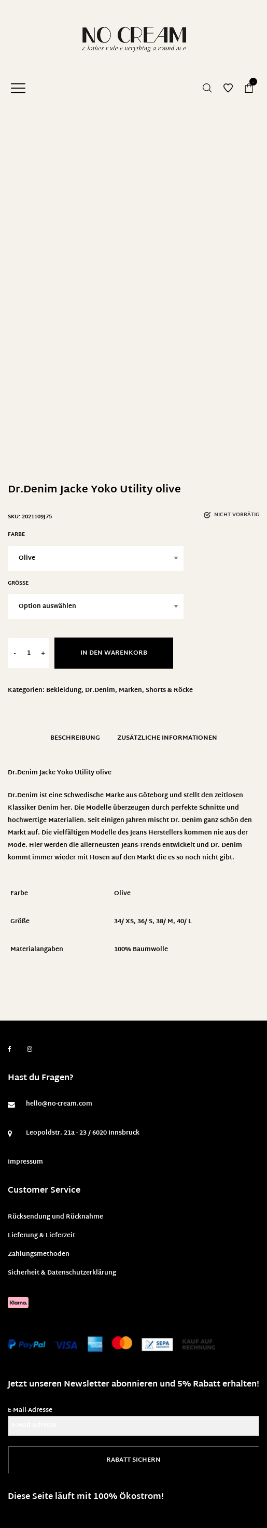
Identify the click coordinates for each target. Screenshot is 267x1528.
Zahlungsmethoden (38, 1254)
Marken (130, 690)
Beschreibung (75, 738)
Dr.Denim (100, 690)
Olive (122, 893)
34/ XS (124, 921)
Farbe (16, 535)
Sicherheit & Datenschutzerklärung (62, 1273)
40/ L (184, 921)
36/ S (144, 921)
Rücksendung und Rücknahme (55, 1217)
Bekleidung (63, 690)
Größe (18, 583)
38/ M (164, 921)
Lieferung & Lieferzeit (41, 1235)
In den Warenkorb (113, 653)
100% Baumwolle (141, 949)
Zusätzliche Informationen (167, 738)
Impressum (25, 1162)
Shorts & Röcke (169, 690)
